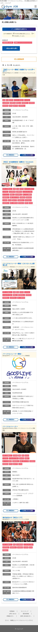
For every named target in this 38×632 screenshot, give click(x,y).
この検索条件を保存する (19, 29)
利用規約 (12, 611)
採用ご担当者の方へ (25, 616)
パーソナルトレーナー (10, 426)
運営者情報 (26, 613)
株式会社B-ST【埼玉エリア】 (13, 517)
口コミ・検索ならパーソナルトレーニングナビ (19, 620)
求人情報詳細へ (10, 155)
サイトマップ (24, 611)
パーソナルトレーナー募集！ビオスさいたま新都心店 (19, 264)
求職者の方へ (10, 616)
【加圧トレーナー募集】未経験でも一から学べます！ (19, 70)
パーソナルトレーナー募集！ (12, 354)
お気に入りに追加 (27, 155)
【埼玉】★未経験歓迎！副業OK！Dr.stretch (18, 162)
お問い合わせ (12, 613)
